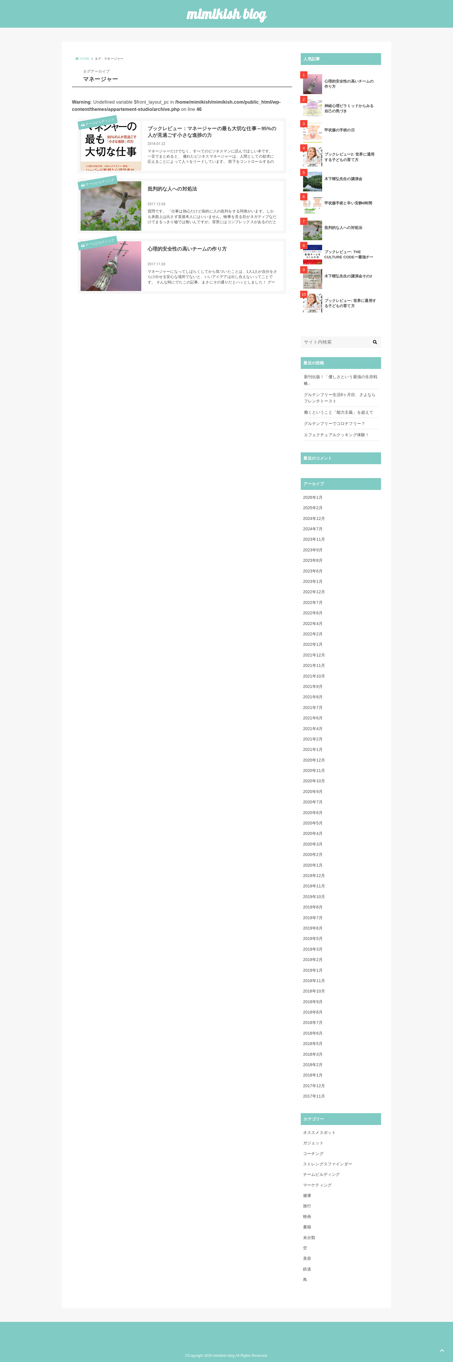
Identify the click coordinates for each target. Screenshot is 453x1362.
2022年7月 (313, 602)
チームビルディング (97, 124)
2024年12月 (314, 518)
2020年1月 (313, 865)
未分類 (309, 1237)
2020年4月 (313, 833)
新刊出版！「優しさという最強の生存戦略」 (341, 379)
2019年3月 (313, 949)
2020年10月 (314, 781)
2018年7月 (313, 1022)
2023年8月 (313, 560)
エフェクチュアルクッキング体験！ (337, 434)
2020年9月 (313, 791)
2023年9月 (313, 550)
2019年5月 (313, 938)
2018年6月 (313, 1033)
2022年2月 (313, 634)
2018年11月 (314, 980)
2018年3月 (313, 1054)
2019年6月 (313, 928)
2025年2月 (313, 507)
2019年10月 (314, 896)
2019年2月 (313, 959)
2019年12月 (314, 875)
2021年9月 (313, 686)
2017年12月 (314, 1085)
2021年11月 (314, 665)
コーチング (313, 1153)
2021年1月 (313, 749)
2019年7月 (313, 917)
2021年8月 (313, 697)
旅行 (307, 1206)
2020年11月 (314, 770)
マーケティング (317, 1185)
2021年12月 (314, 655)
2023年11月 (314, 539)
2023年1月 (313, 581)
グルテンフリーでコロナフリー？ (334, 423)
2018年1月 (313, 1075)
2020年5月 (313, 823)
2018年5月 (313, 1043)
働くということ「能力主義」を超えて (339, 412)
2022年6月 (313, 613)
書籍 (307, 1227)
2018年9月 (313, 1001)
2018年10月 (314, 991)
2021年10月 (314, 676)
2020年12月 (314, 760)
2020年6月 (313, 812)
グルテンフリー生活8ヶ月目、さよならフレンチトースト (340, 397)
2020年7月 (313, 802)
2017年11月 (314, 1096)
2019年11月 (314, 886)
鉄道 (307, 1269)
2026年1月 (313, 497)
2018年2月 (313, 1064)
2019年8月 (313, 907)
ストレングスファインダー (327, 1164)
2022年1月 (313, 644)
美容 (307, 1258)
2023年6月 (313, 571)
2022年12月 (314, 591)
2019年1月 (313, 970)
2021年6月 (313, 718)
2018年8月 (313, 1012)
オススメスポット (319, 1132)
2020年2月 (313, 854)
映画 (307, 1216)
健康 (307, 1195)
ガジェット (313, 1143)
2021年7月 (313, 707)
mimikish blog (226, 14)
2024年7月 (313, 529)
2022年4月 (313, 623)
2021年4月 (313, 728)
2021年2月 (313, 739)
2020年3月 (313, 844)
